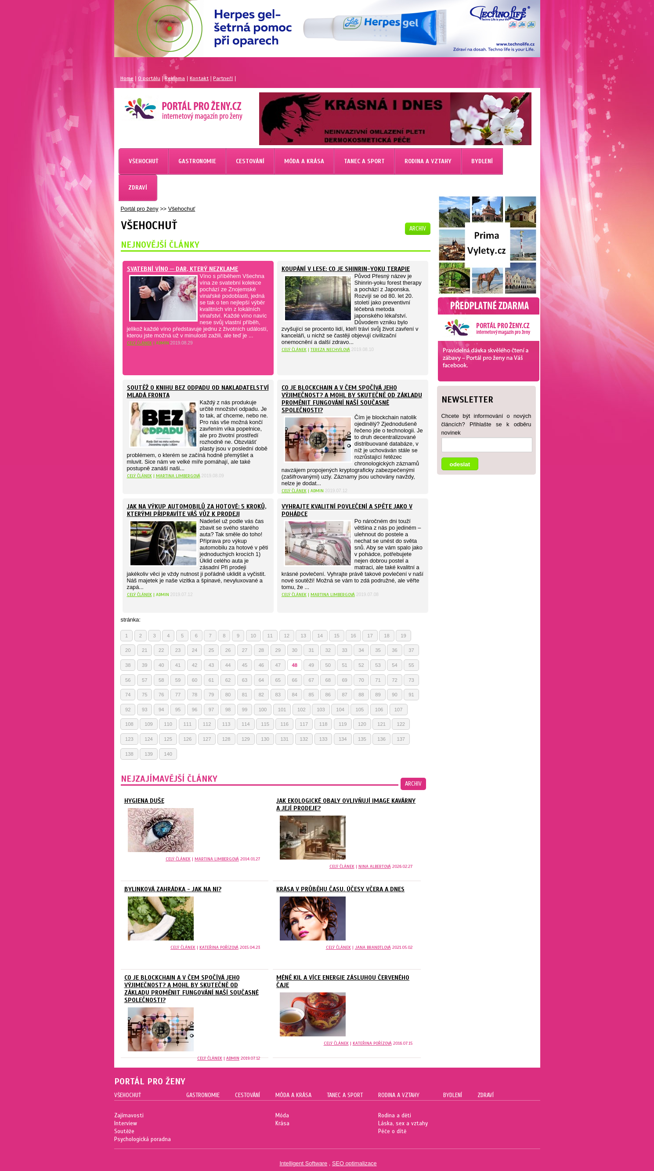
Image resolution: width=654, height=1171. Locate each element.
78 (194, 694)
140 (168, 754)
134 (343, 739)
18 (386, 635)
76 (161, 694)
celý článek (139, 343)
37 (411, 650)
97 (211, 709)
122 (401, 724)
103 (321, 709)
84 (294, 694)
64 (261, 680)
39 (144, 665)
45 (244, 665)
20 (127, 650)
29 (278, 650)
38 (127, 665)
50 (327, 665)
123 (129, 739)
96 (194, 709)
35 (377, 650)
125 (168, 739)
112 (207, 724)
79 (211, 694)
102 (301, 709)
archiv (417, 228)
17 (369, 635)
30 (294, 650)
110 (168, 724)
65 (278, 680)
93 (144, 709)
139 (149, 754)
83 (278, 694)
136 (381, 739)
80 (228, 694)
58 (161, 680)
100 (263, 709)
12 (286, 635)
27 (244, 650)
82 (261, 694)
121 (381, 724)
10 (253, 635)
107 (398, 709)
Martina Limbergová (178, 476)
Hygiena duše (144, 801)
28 (261, 650)
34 (361, 650)
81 (244, 694)
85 (311, 694)
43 (211, 665)
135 (362, 739)
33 (344, 650)
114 (246, 724)
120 (362, 724)
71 (377, 680)
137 (401, 739)
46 (261, 665)
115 (265, 724)
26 (228, 650)
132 (304, 739)
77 (178, 694)
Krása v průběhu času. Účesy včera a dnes (340, 889)
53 (377, 665)
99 (244, 709)
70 (361, 680)
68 (327, 680)
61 (211, 680)
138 (129, 754)
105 (359, 709)
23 (178, 650)
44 (228, 665)
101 (282, 709)
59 (178, 680)
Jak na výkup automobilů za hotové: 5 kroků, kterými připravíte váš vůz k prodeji (196, 510)
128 (226, 739)
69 (344, 680)
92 (127, 709)
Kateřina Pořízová (218, 947)
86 (327, 694)
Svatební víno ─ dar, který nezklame (182, 269)
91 (411, 694)
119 (343, 724)
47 (278, 665)
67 (311, 680)
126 (188, 739)
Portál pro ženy (140, 208)
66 (294, 680)
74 (127, 694)
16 (353, 635)
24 (194, 650)
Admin (232, 1058)
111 (188, 724)
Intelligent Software (303, 1163)
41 (178, 665)
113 (226, 724)
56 (127, 680)
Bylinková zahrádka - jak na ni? (172, 889)
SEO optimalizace (354, 1163)
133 (323, 739)
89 (377, 694)
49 (311, 665)
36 (394, 650)
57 (144, 680)
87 (344, 694)
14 (319, 635)
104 (340, 709)
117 (304, 724)
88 (361, 694)
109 (149, 724)
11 (270, 635)
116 (284, 724)
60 (194, 680)
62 (228, 680)
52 (361, 665)
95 (178, 709)
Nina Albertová (374, 866)
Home (127, 78)
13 (303, 635)
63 (244, 680)
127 (207, 739)
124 (149, 739)
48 (294, 665)
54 (394, 665)
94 (161, 709)
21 (144, 650)
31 (311, 650)
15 (336, 635)
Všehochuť (181, 208)
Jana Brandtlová (373, 947)
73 (411, 680)
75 (144, 694)
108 (129, 724)
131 (284, 739)
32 (327, 650)
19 (403, 635)
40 (161, 665)
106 (379, 709)
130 (265, 739)
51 (344, 665)
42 (194, 665)
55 (411, 665)
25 (211, 650)
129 (246, 739)
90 (394, 694)
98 (228, 709)
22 (161, 650)
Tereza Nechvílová (330, 349)
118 (323, 724)
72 (394, 680)
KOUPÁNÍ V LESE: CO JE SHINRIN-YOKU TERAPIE (346, 269)
